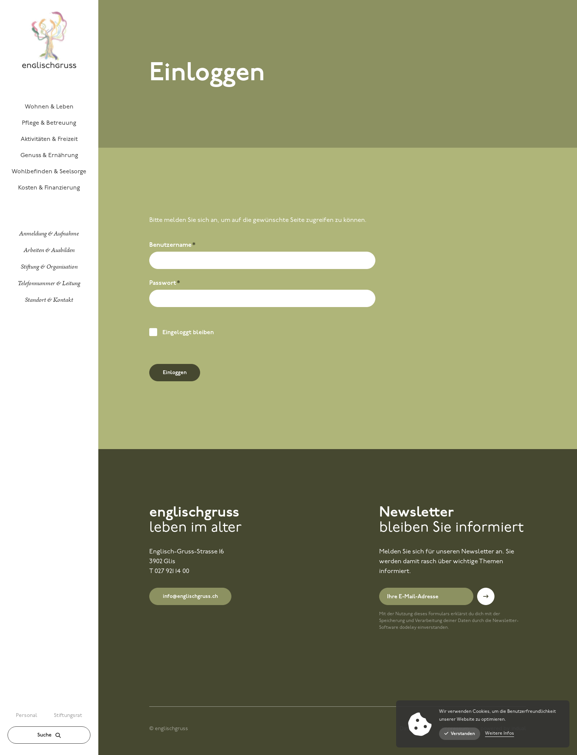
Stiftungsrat (68, 715)
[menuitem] (49, 107)
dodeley (407, 627)
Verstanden (459, 733)
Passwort (165, 284)
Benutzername (172, 246)
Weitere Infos (499, 733)
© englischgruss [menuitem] (168, 729)
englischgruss (194, 513)
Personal (26, 715)
